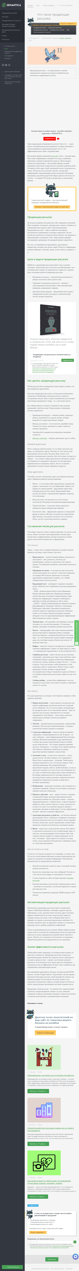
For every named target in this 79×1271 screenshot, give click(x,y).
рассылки (54, 156)
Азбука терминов (65, 38)
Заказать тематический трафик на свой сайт (52, 207)
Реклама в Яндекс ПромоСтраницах (8, 25)
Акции (4, 36)
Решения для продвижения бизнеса (13, 52)
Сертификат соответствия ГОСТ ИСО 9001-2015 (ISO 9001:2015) (13, 76)
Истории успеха (10, 46)
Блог (6, 49)
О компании (68, 1268)
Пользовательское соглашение (40, 1268)
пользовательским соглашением (43, 372)
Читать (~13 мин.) (38, 1091)
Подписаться (67, 360)
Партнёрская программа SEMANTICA (12, 82)
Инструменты (9, 56)
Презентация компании (12, 71)
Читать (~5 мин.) (37, 1196)
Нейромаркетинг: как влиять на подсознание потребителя (50, 1075)
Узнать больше (45, 1032)
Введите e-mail (37, 360)
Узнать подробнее (38, 1232)
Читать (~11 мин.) (38, 1144)
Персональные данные (57, 1268)
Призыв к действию (40, 438)
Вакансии (8, 58)
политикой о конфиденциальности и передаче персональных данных (44, 369)
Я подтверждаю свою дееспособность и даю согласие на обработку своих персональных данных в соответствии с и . (45, 368)
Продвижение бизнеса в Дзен (11, 31)
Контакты (52, 1259)
